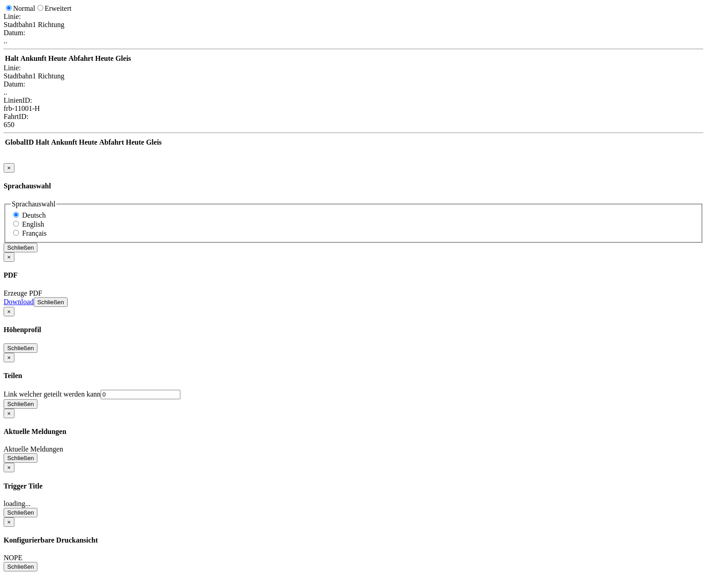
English (33, 224)
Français (34, 233)
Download (19, 302)
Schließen (20, 247)
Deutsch (34, 215)
